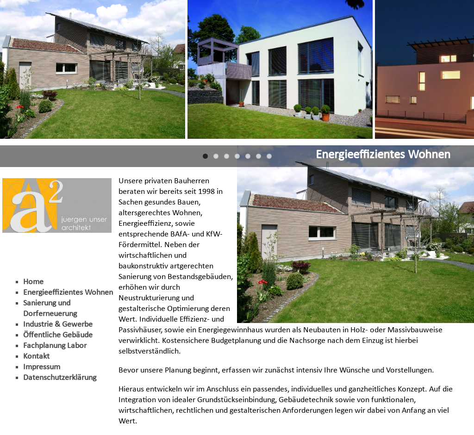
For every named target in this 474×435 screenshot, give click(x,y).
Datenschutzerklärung (59, 377)
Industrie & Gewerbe (58, 324)
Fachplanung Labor (55, 346)
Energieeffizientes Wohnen (68, 292)
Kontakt (36, 356)
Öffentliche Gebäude (58, 335)
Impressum (41, 367)
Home (33, 282)
